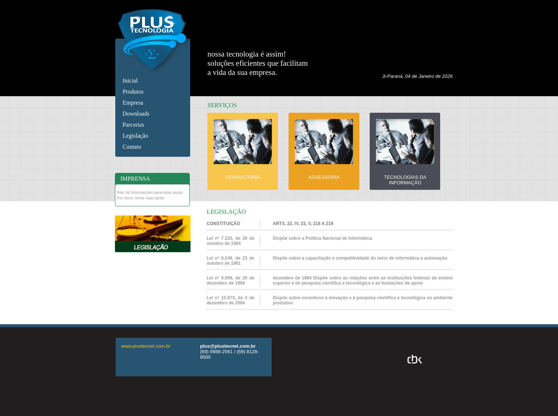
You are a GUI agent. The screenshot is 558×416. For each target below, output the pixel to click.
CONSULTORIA (243, 177)
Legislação (135, 136)
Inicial (130, 80)
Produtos (133, 91)
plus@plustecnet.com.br (228, 346)
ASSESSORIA (324, 177)
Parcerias (133, 125)
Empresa (133, 103)
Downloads (136, 114)
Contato (132, 147)
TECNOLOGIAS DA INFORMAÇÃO (405, 179)
